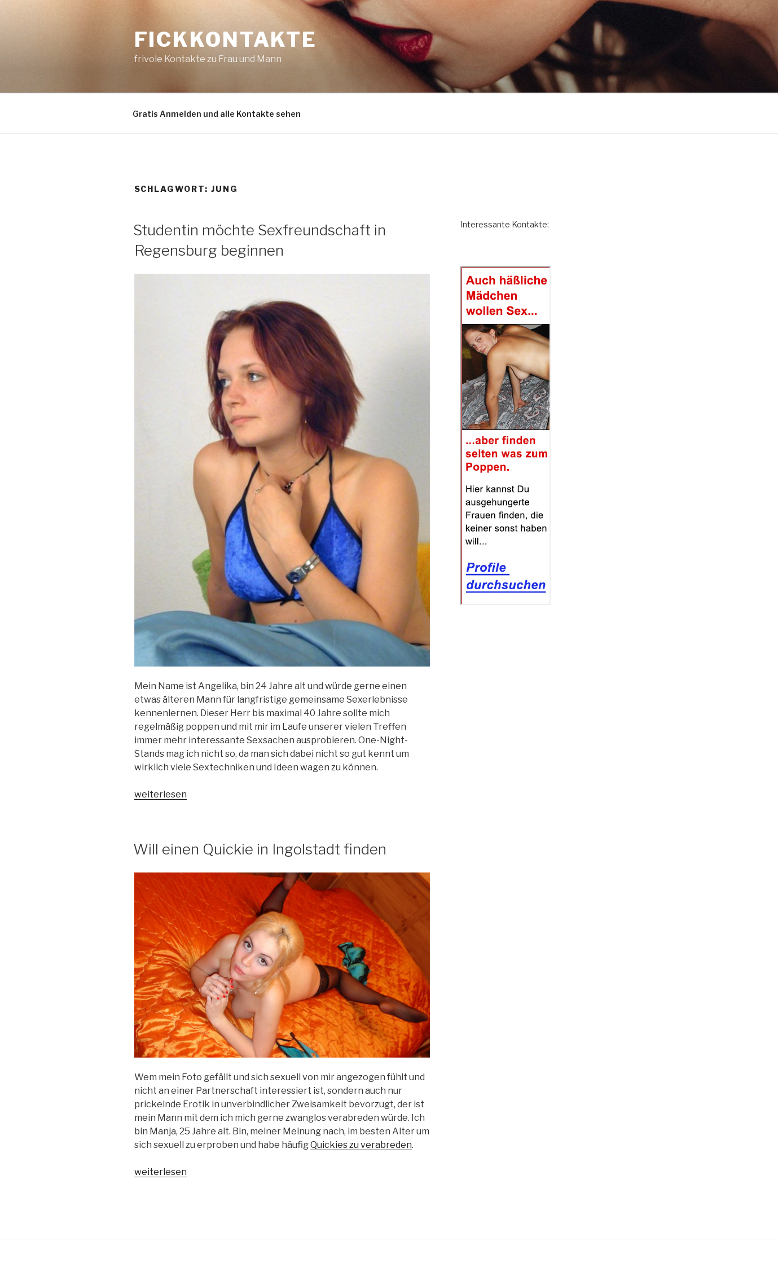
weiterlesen (160, 794)
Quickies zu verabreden (361, 1144)
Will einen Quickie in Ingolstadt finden (259, 849)
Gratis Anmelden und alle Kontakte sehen (217, 114)
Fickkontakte (226, 39)
